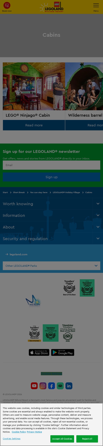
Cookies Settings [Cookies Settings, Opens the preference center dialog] (11, 438)
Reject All (87, 438)
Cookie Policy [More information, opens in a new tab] (19, 431)
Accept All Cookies (62, 438)
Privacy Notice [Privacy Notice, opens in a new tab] (34, 431)
